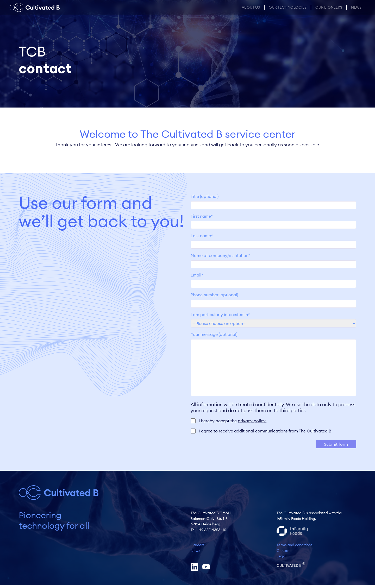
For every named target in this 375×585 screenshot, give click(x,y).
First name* (273, 220)
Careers (197, 545)
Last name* (273, 240)
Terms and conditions (294, 545)
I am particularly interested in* (273, 319)
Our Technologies (288, 7)
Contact (284, 550)
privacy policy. (252, 420)
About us (251, 7)
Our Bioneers (328, 7)
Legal (281, 556)
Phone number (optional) (273, 299)
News (356, 7)
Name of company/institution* (273, 260)
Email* (273, 279)
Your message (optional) (273, 364)
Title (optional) (273, 201)
